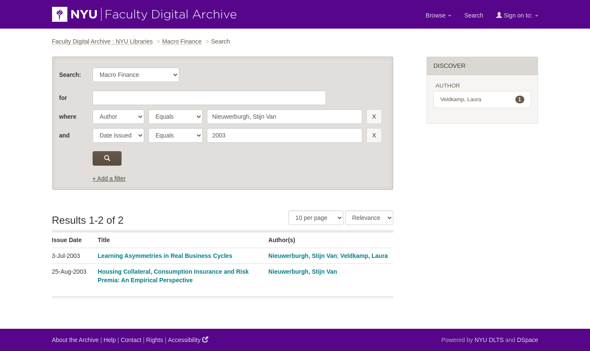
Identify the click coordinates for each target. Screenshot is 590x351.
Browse (439, 15)
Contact (131, 339)
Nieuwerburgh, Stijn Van (302, 255)
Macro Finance (182, 41)
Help (110, 339)
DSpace (527, 339)
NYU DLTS (488, 339)
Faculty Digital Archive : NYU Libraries (102, 41)
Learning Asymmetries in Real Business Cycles (165, 255)
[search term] (285, 116)
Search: (70, 74)
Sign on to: (517, 15)
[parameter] (118, 116)
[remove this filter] (373, 116)
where (67, 116)
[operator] (175, 116)
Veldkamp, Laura (364, 255)
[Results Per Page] (315, 218)
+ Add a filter (109, 178)
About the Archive (75, 339)
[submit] (107, 158)
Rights (154, 339)
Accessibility (188, 339)
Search (473, 15)
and (64, 135)
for (63, 97)
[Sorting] (369, 218)
